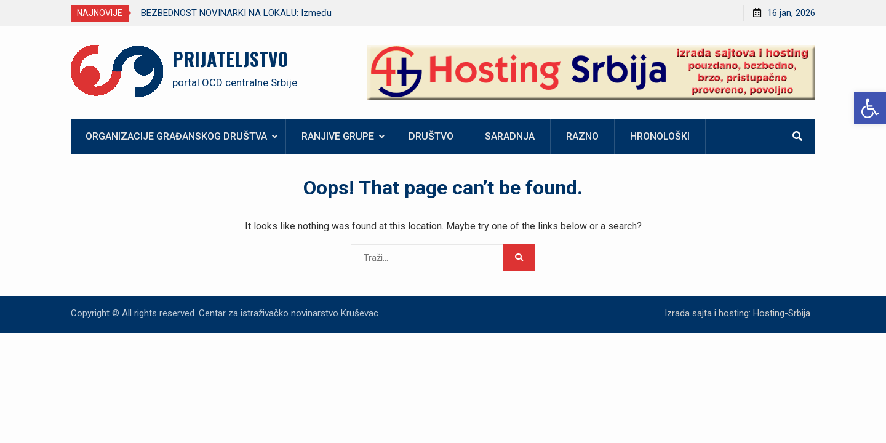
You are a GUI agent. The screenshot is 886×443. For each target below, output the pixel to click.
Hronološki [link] (660, 136)
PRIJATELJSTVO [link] (230, 59)
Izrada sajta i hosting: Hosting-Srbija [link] (737, 313)
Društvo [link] (431, 136)
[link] (870, 108)
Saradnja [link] (510, 136)
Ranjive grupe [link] (337, 136)
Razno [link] (582, 136)
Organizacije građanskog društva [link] (176, 136)
